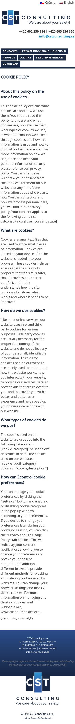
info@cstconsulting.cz (56, 36)
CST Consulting (36, 17)
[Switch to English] (65, 3)
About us (9, 57)
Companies (10, 51)
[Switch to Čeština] (47, 3)
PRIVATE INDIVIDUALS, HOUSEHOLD (44, 51)
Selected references (50, 57)
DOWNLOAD (10, 64)
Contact (25, 57)
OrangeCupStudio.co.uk (41, 718)
